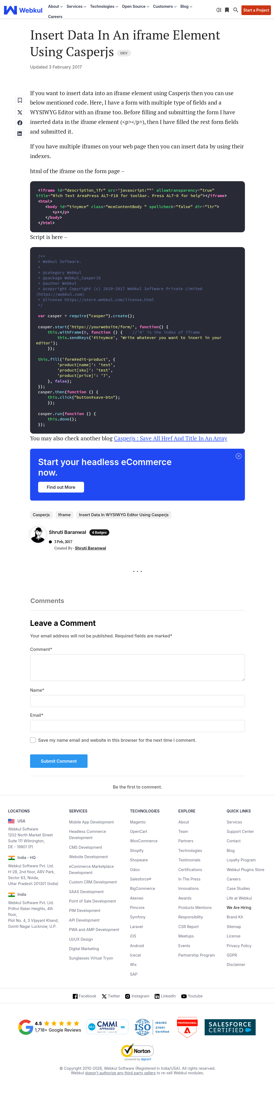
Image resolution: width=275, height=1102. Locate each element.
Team (183, 831)
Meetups (186, 936)
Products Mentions (195, 907)
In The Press (189, 879)
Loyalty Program (241, 860)
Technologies (190, 850)
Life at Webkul (239, 898)
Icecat (135, 955)
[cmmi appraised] (107, 1027)
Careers (55, 16)
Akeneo (136, 898)
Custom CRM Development (93, 882)
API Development (84, 920)
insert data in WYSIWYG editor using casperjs (124, 514)
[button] (238, 456)
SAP (134, 974)
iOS (133, 936)
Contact (234, 841)
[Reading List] (227, 10)
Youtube (195, 996)
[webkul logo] (23, 10)
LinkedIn (168, 996)
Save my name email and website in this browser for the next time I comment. (117, 740)
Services (234, 822)
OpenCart (138, 831)
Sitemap (234, 926)
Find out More (61, 487)
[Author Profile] (38, 536)
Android (137, 945)
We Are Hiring (239, 907)
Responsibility (190, 917)
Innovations (188, 888)
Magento (138, 822)
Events (184, 945)
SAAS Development (86, 891)
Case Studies (238, 888)
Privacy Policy (239, 945)
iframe (64, 514)
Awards (184, 898)
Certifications (190, 869)
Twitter (114, 996)
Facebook (87, 996)
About (183, 822)
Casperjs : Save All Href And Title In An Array (170, 438)
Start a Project (256, 10)
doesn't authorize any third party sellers (120, 1073)
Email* (36, 715)
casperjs (41, 514)
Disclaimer (236, 964)
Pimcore (137, 907)
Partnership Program (196, 955)
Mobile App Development (91, 822)
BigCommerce (142, 888)
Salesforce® (140, 879)
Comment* (41, 649)
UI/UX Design (81, 939)
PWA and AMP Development (94, 929)
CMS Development (85, 847)
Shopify (137, 850)
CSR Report (188, 926)
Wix (133, 964)
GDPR (232, 955)
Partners (185, 841)
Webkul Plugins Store (245, 869)
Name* (37, 690)
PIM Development (84, 910)
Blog (231, 850)
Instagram (140, 996)
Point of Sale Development (92, 901)
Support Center (240, 831)
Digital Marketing (84, 948)
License (233, 936)
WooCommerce (143, 841)
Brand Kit (235, 917)
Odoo (135, 869)
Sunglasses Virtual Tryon (91, 958)
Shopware (139, 860)
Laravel (136, 926)
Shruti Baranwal (90, 548)
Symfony (138, 917)
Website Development (88, 856)
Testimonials (189, 860)
